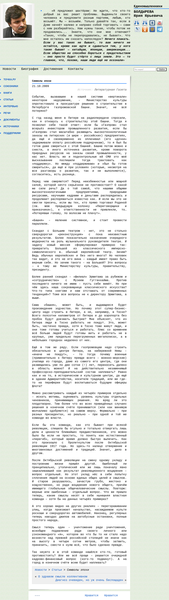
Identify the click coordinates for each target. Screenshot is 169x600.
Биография (29, 69)
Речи (7, 113)
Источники (11, 126)
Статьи (8, 99)
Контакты (75, 69)
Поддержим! (12, 133)
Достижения (53, 69)
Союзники (11, 86)
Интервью (11, 106)
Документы (12, 119)
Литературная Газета (111, 89)
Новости (9, 69)
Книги (8, 92)
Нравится (91, 595)
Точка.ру (10, 79)
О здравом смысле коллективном (62, 576)
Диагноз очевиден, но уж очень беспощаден (89, 580)
